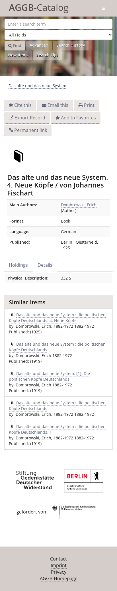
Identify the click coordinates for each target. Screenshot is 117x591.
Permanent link (30, 130)
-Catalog (38, 6)
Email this (58, 105)
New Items (18, 55)
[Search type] (58, 35)
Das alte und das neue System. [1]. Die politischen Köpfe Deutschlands (49, 376)
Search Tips (47, 55)
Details (45, 265)
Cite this (23, 105)
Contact (58, 559)
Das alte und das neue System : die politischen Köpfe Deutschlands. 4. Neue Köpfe (57, 317)
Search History (70, 45)
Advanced (39, 45)
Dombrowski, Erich (79, 204)
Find (14, 45)
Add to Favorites (78, 118)
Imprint (59, 565)
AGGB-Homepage (58, 578)
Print (89, 105)
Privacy (58, 572)
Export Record (30, 118)
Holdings (18, 265)
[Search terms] (58, 24)
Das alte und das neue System (37, 85)
